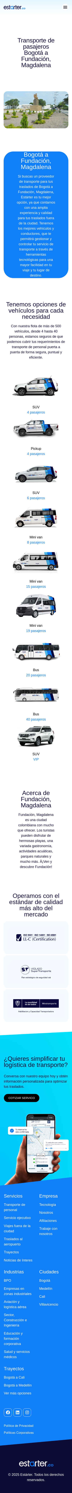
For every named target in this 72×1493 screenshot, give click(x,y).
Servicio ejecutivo (17, 1218)
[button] (65, 7)
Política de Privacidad (18, 1425)
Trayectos (11, 1252)
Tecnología (47, 1205)
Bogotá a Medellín (18, 1385)
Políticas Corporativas (19, 1432)
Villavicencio (48, 1304)
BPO (7, 1280)
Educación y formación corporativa (13, 1338)
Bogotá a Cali (14, 1377)
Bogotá (44, 1280)
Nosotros (46, 1213)
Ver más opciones (17, 1393)
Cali (42, 1296)
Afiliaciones (48, 1221)
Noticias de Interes (18, 1260)
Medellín (45, 1289)
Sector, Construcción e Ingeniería (15, 1320)
